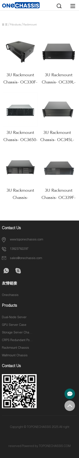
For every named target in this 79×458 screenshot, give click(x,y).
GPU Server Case (14, 325)
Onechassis (10, 295)
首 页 (5, 25)
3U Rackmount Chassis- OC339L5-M (20, 197)
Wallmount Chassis (15, 355)
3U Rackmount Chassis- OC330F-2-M (20, 82)
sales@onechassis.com (26, 258)
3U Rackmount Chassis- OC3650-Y (20, 140)
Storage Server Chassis (17, 332)
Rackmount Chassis (15, 348)
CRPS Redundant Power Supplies (17, 340)
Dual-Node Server (14, 317)
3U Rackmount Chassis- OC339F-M (59, 197)
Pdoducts (15, 25)
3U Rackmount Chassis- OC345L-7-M (57, 140)
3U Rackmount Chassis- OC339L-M (59, 82)
